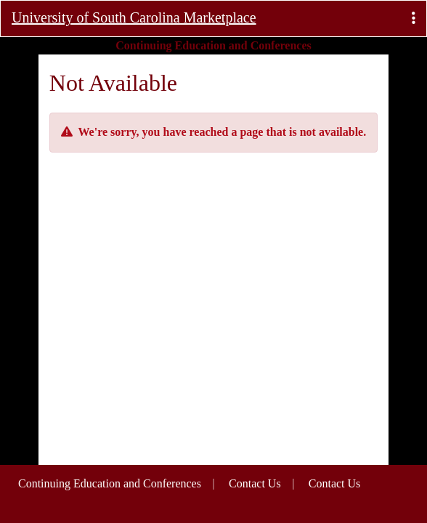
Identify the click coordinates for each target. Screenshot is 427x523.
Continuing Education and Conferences (109, 483)
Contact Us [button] (255, 483)
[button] (413, 18)
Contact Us (335, 483)
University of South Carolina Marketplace (134, 17)
